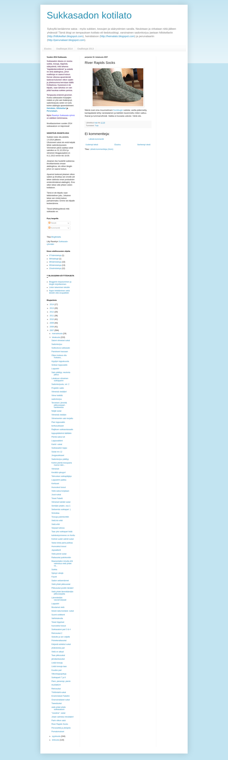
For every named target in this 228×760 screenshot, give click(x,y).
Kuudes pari (56, 670)
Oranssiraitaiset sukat (60, 700)
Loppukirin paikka (58, 480)
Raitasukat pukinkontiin (61, 557)
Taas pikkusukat (58, 655)
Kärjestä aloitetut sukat (61, 644)
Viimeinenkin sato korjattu (62, 418)
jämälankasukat (58, 659)
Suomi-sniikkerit (58, 615)
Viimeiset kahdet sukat (60, 502)
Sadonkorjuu (56, 344)
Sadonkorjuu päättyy (60, 459)
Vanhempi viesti (143, 145)
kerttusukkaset (57, 426)
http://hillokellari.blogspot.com (65, 36)
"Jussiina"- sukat (58, 713)
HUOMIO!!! (56, 685)
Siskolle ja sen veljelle (60, 637)
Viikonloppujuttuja (58, 674)
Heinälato (51, 108)
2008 (52, 327)
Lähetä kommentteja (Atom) (101, 149)
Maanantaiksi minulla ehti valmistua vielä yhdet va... (62, 563)
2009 (52, 323)
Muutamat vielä (57, 607)
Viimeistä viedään (58, 415)
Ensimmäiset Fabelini (60, 696)
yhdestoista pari (58, 648)
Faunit (54, 577)
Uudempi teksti (92, 145)
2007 (52, 330)
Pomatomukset (57, 731)
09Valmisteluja (55, 265)
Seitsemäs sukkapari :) (61, 509)
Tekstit (52, 223)
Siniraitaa (55, 513)
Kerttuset (55, 483)
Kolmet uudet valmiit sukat (62, 539)
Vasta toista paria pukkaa (62, 543)
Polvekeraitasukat (58, 640)
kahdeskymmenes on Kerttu (63, 535)
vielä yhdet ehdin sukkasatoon (58, 708)
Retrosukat (56, 689)
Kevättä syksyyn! (58, 472)
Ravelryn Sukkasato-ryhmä (63, 115)
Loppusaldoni (57, 441)
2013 (52, 308)
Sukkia (54, 569)
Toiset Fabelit (57, 498)
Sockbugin (118, 110)
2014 (52, 304)
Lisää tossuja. (57, 663)
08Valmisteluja (55, 262)
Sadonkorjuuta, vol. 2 (60, 384)
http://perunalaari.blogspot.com (66, 40)
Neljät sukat (56, 411)
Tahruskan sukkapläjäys (61, 476)
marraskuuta (57, 333)
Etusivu (47, 48)
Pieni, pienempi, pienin (61, 681)
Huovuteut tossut (58, 487)
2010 (52, 319)
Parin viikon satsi (58, 720)
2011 (52, 316)
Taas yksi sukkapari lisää (61, 531)
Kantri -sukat (56, 444)
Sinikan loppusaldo (59, 365)
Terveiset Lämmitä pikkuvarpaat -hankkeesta (59, 405)
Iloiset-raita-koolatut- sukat (62, 611)
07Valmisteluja (55, 255)
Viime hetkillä (57, 395)
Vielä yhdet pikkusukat (60, 584)
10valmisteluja (55, 268)
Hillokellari (61, 108)
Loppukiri (55, 369)
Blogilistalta (56, 237)
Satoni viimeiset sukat (60, 340)
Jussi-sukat (56, 494)
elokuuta (56, 740)
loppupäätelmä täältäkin (61, 433)
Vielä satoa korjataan (60, 491)
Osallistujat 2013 (85, 48)
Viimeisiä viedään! (59, 392)
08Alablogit (53, 259)
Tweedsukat (56, 703)
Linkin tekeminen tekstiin (59, 287)
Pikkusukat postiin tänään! (62, 588)
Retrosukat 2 (56, 633)
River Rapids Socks (59, 724)
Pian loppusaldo (58, 422)
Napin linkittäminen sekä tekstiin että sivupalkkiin (59, 292)
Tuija (96, 125)
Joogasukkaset (57, 455)
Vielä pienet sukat (58, 554)
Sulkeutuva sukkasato (60, 348)
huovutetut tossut (58, 626)
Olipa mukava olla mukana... (58, 356)
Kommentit (54, 228)
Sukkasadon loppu (59, 448)
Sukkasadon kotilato (89, 15)
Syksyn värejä (57, 573)
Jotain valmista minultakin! (62, 717)
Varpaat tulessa (58, 528)
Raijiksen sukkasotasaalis (62, 429)
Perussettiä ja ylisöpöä (60, 728)
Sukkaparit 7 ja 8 (58, 677)
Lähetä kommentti (96, 139)
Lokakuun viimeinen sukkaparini (59, 379)
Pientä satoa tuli (58, 437)
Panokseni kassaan (59, 351)
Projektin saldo (57, 388)
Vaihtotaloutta (57, 618)
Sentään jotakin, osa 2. (61, 506)
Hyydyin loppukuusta (60, 361)
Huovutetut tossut (58, 546)
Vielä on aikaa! (57, 652)
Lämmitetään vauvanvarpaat (58, 599)
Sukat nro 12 (56, 452)
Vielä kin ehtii (57, 520)
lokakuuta (56, 337)
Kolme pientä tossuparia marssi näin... (61, 464)
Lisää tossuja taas (59, 666)
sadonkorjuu (56, 399)
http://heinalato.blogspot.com (118, 36)
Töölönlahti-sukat (58, 692)
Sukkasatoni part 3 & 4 (61, 629)
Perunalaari (52, 111)
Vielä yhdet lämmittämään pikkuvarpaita (62, 593)
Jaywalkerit (56, 550)
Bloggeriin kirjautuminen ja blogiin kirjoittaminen (60, 283)
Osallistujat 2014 (64, 48)
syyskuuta (56, 736)
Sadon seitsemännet (60, 580)
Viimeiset (55, 469)
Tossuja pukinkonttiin (60, 517)
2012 (52, 312)
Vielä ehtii (55, 524)
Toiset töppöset (57, 622)
